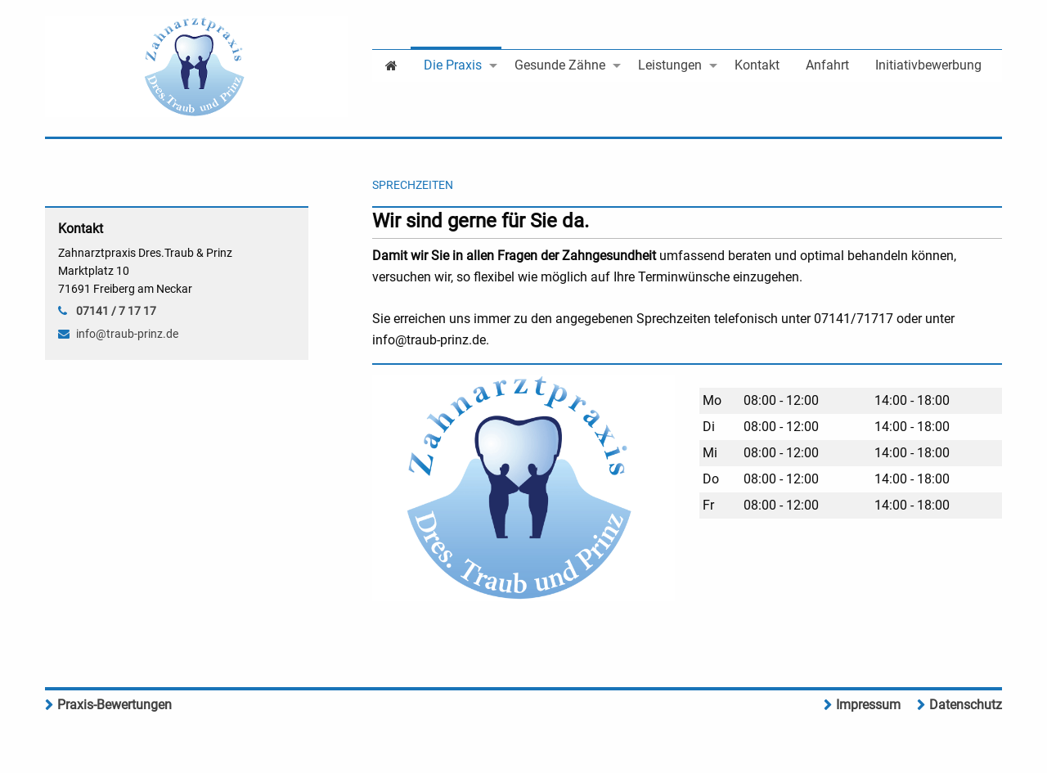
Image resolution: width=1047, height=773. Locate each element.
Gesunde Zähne (560, 65)
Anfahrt (827, 65)
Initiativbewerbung (928, 65)
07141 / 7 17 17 (116, 310)
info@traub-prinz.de (127, 333)
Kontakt (757, 65)
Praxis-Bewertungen (114, 704)
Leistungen (670, 65)
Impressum (868, 704)
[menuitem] (391, 64)
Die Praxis (453, 65)
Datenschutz (965, 704)
